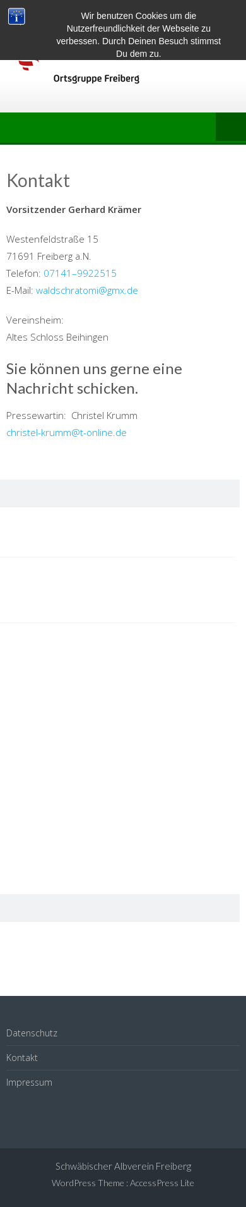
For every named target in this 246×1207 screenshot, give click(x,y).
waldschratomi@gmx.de (87, 290)
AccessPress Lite (162, 1182)
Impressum (29, 1082)
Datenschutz (31, 1033)
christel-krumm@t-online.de (66, 432)
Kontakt (22, 1058)
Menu (231, 127)
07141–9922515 (80, 273)
